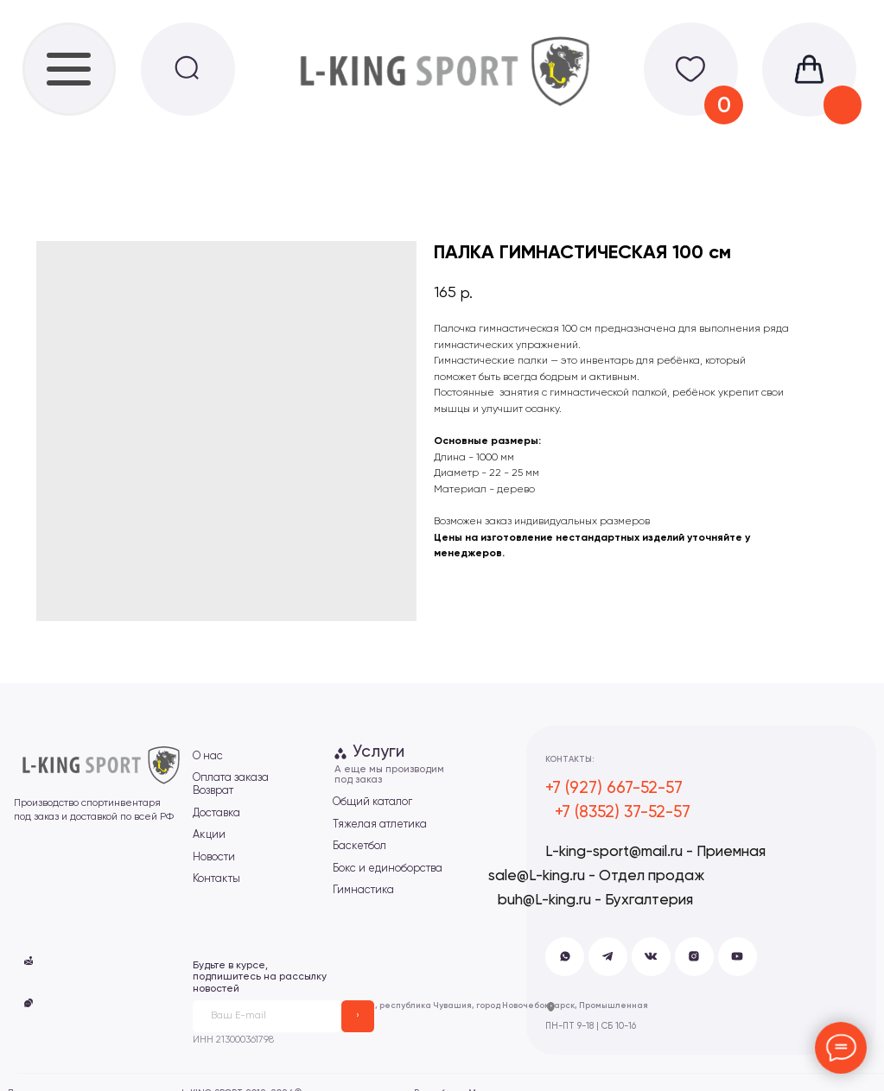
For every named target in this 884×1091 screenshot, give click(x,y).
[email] (267, 1016)
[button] (29, 1003)
